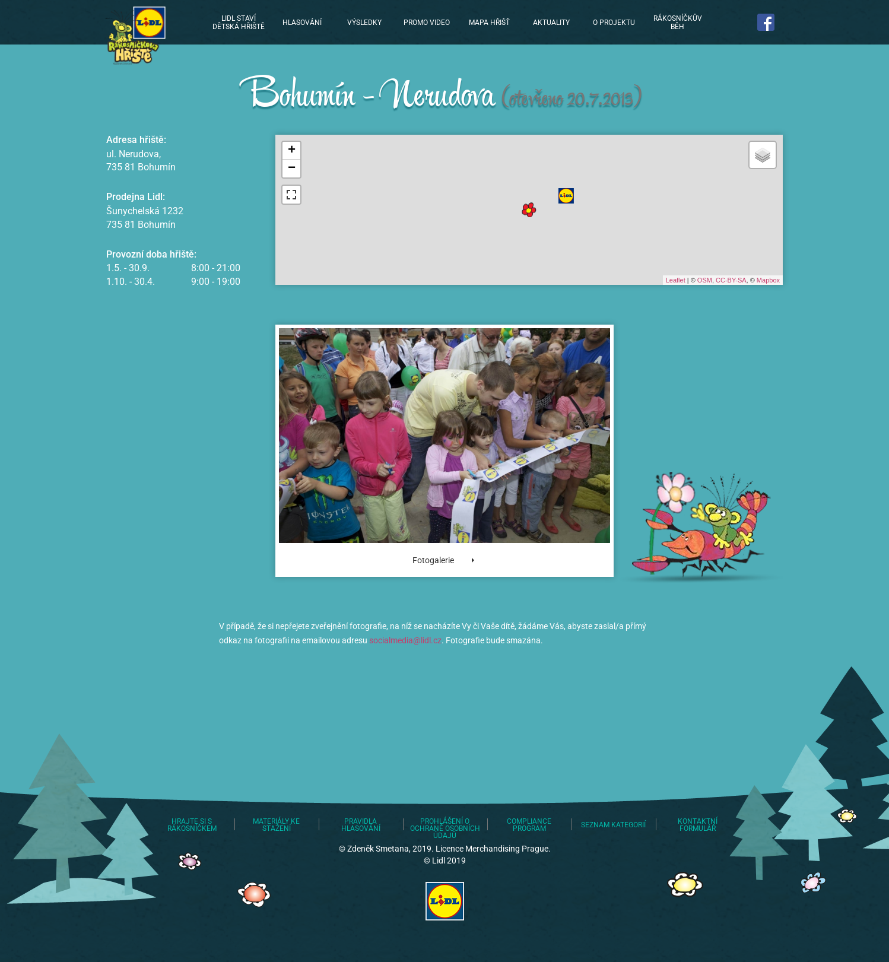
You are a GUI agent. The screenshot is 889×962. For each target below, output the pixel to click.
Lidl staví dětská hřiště (133, 35)
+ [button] (292, 151)
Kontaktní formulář (697, 825)
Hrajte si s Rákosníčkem (192, 825)
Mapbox (768, 280)
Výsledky (364, 22)
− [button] (292, 168)
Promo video (427, 22)
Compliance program (529, 825)
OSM (704, 280)
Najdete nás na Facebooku (766, 22)
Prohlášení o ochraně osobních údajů (445, 828)
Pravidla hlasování (360, 825)
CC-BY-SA (731, 280)
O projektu (614, 22)
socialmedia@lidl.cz (405, 640)
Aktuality (551, 22)
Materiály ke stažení (276, 825)
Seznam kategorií (613, 825)
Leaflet (675, 280)
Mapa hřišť (489, 22)
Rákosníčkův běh (677, 22)
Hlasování (302, 22)
